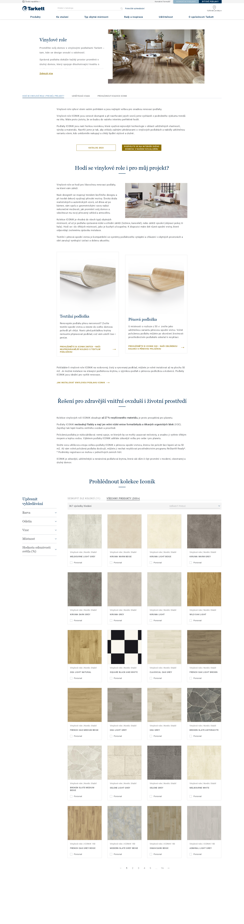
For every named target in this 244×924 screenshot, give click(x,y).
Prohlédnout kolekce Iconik (112, 96)
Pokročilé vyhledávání (134, 8)
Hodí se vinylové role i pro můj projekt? (43, 96)
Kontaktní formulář (162, 2)
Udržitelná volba (81, 96)
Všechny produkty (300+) (123, 498)
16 (162, 868)
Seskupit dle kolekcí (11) (84, 498)
